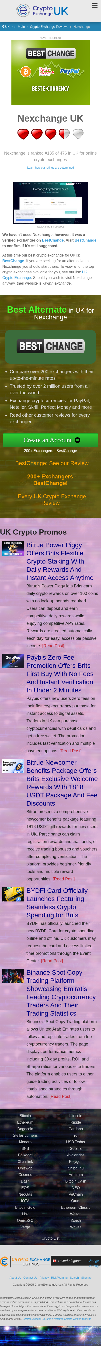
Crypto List (50, 1238)
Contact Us (30, 1277)
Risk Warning (59, 1277)
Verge (25, 1232)
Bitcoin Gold (25, 1212)
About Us (15, 1277)
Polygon (76, 1166)
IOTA (25, 1206)
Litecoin (75, 1120)
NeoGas (25, 1199)
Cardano (76, 1134)
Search (74, 1277)
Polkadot (25, 1160)
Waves (75, 1232)
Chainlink (25, 1166)
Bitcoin (25, 1120)
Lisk (25, 1219)
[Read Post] (53, 646)
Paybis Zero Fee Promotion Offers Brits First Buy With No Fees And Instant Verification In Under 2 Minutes (60, 674)
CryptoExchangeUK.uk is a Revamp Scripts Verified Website (57, 1318)
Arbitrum (76, 1179)
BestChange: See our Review (52, 468)
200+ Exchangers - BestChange (55, 450)
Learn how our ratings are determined (50, 167)
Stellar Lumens (25, 1140)
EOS (25, 1192)
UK (7, 27)
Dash (25, 1186)
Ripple (75, 1127)
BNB (25, 1153)
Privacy (44, 1277)
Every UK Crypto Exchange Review (52, 504)
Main (21, 27)
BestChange (53, 240)
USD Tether (75, 1147)
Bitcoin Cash (75, 1186)
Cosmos (25, 1179)
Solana (76, 1153)
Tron (76, 1140)
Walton (75, 1219)
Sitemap (86, 1277)
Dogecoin (25, 1134)
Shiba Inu (76, 1173)
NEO (76, 1192)
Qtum (75, 1206)
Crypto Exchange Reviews (49, 27)
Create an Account (52, 440)
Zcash (76, 1225)
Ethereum (25, 1127)
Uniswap (25, 1173)
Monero (25, 1147)
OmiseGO (25, 1225)
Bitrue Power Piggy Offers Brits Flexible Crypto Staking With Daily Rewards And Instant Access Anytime (60, 561)
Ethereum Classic (75, 1212)
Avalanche (75, 1160)
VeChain (76, 1199)
